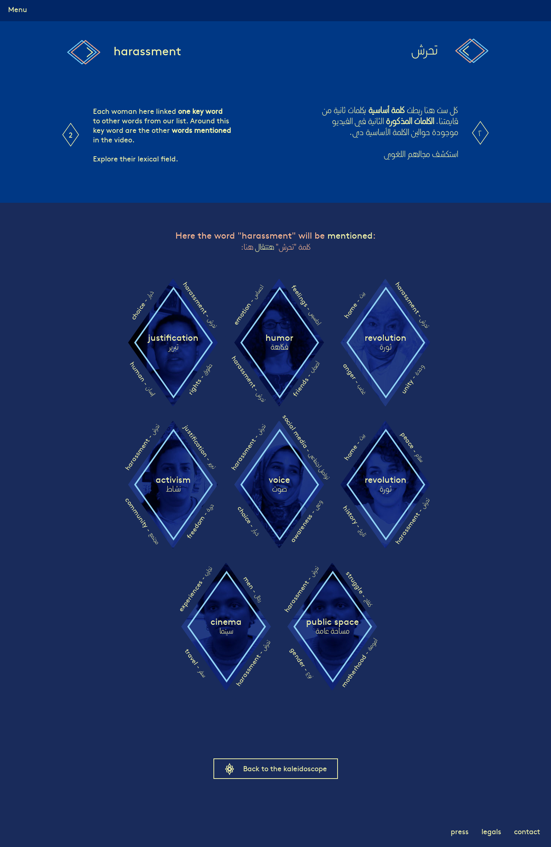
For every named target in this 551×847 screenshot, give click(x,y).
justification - (200, 446)
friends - (305, 379)
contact (527, 831)
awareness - (306, 521)
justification (173, 342)
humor (279, 342)
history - (354, 520)
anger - (354, 378)
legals (491, 831)
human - (142, 379)
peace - (412, 446)
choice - (141, 305)
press (460, 831)
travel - (195, 663)
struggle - (359, 588)
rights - (199, 379)
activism (173, 484)
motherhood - (359, 663)
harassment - (200, 304)
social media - (306, 447)
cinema (226, 626)
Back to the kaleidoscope (285, 768)
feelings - (306, 305)
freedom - (199, 521)
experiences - (195, 589)
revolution (385, 342)
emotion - (248, 305)
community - (142, 521)
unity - (411, 379)
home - (354, 305)
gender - (301, 663)
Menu (17, 9)
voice (279, 484)
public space (332, 626)
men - (252, 589)
